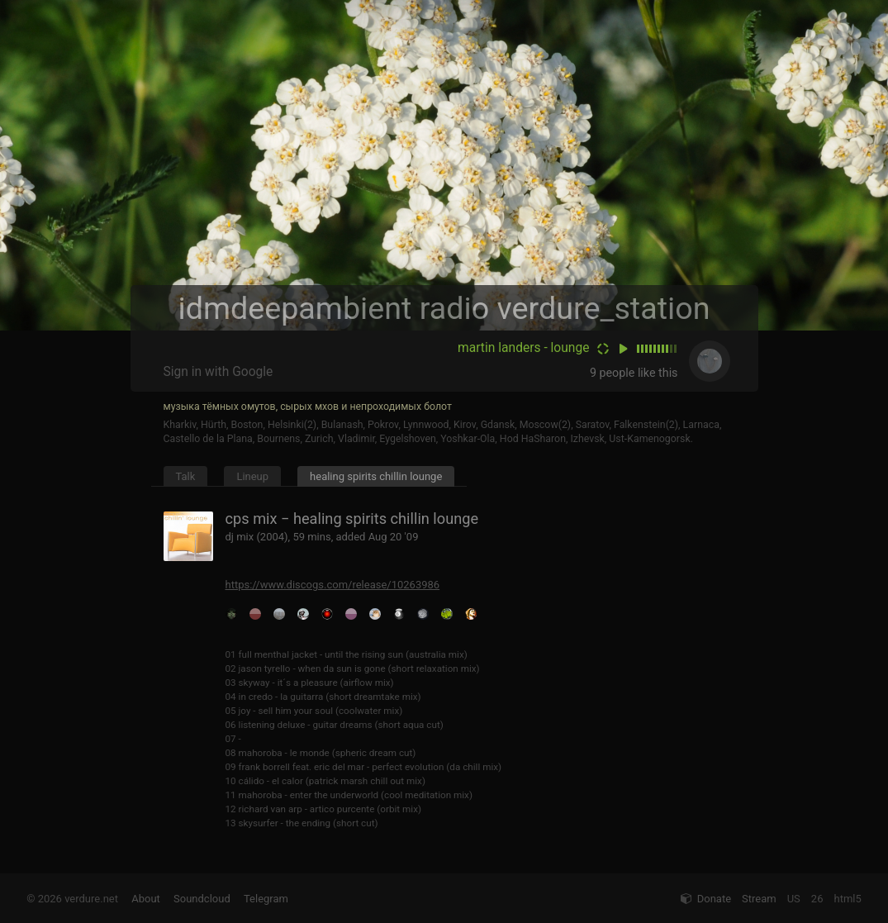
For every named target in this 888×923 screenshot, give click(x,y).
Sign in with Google (218, 371)
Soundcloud (201, 898)
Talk (186, 476)
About (145, 898)
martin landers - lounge (523, 347)
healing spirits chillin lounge (376, 476)
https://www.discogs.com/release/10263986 (333, 584)
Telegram (266, 898)
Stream (759, 898)
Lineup (252, 476)
